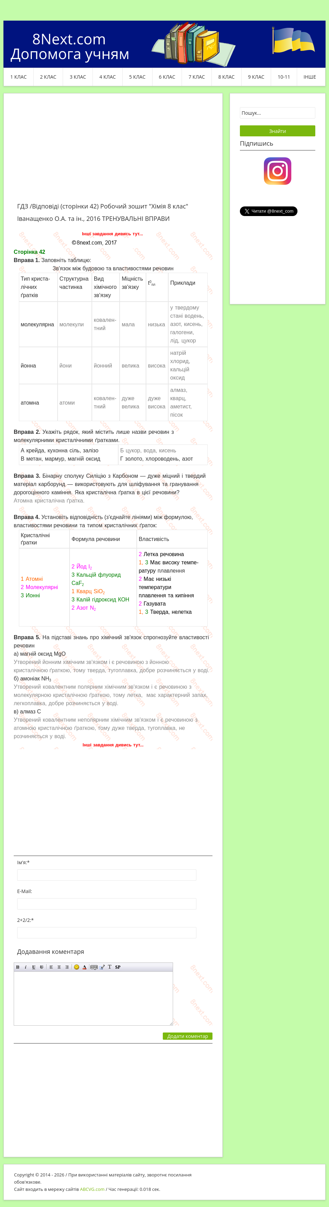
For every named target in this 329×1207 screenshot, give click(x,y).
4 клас (107, 77)
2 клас (48, 77)
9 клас (256, 77)
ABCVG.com (92, 1189)
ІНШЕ (310, 77)
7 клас (196, 77)
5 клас (137, 77)
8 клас (226, 77)
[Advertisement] (113, 152)
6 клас (167, 77)
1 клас (18, 77)
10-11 (284, 77)
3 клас (78, 77)
